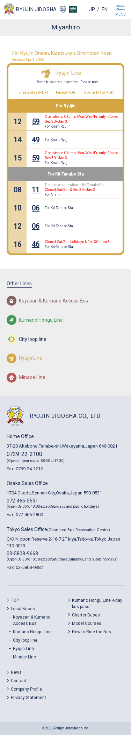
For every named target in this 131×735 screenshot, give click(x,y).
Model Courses (86, 623)
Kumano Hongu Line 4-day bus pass (97, 603)
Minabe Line (24, 657)
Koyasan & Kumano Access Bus (31, 620)
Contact (18, 680)
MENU (120, 14)
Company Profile (26, 689)
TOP (15, 600)
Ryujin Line (68, 73)
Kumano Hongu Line (32, 631)
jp (92, 9)
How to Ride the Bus (91, 631)
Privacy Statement (28, 697)
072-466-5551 (22, 501)
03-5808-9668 (22, 553)
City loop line (25, 640)
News (16, 672)
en (105, 9)
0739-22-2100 (24, 454)
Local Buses (23, 608)
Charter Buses (86, 615)
